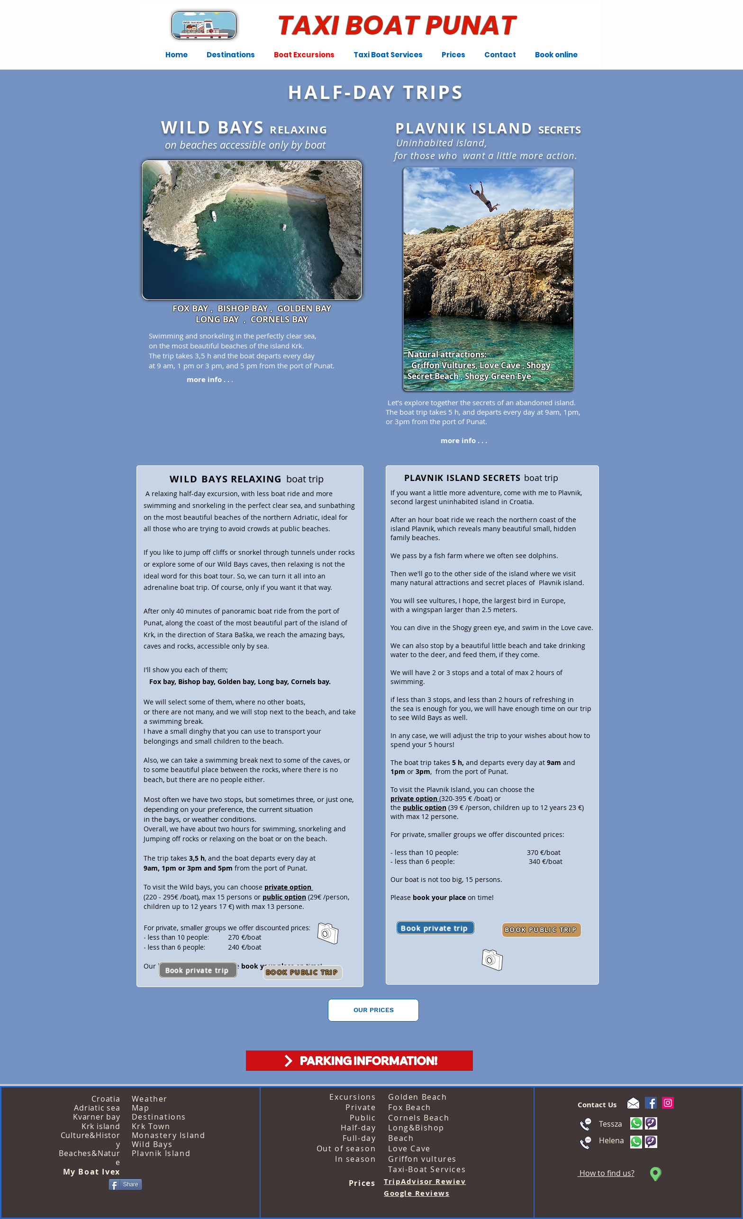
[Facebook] (651, 1103)
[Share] (125, 1184)
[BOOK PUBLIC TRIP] (541, 930)
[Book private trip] (435, 927)
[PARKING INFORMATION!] (359, 1060)
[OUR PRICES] (373, 1010)
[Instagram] (668, 1103)
